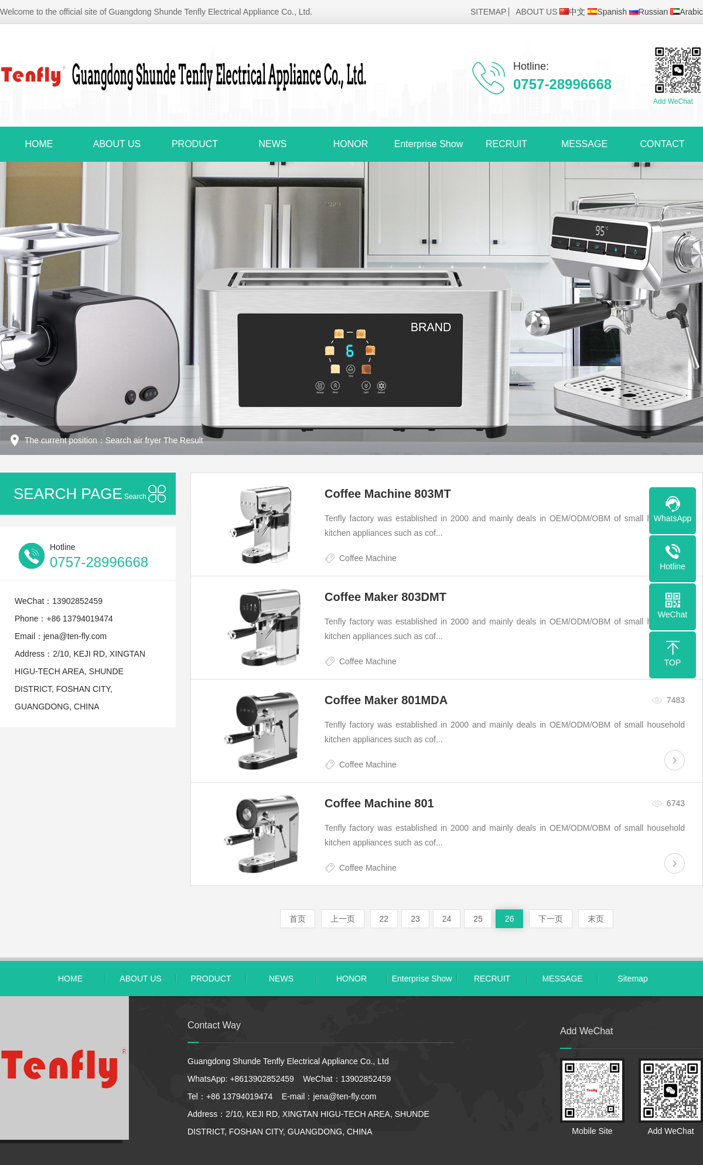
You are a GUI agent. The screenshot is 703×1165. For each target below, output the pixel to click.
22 (384, 918)
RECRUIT (506, 144)
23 (415, 918)
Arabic (686, 11)
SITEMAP (488, 11)
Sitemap (632, 978)
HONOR (350, 144)
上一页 (342, 918)
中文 (572, 11)
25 (478, 918)
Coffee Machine (368, 558)
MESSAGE (584, 144)
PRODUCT (195, 144)
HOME (39, 144)
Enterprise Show (428, 144)
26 (509, 918)
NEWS (273, 144)
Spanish (607, 11)
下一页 (550, 918)
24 (447, 918)
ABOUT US (536, 11)
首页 (297, 918)
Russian (648, 11)
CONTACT (662, 144)
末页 (596, 918)
